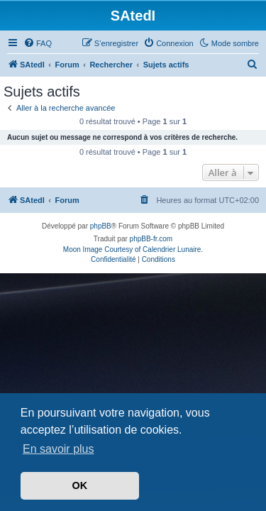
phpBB (100, 226)
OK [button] (80, 485)
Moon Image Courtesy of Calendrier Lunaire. (133, 249)
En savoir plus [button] (58, 449)
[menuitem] (37, 43)
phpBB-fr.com (151, 239)
